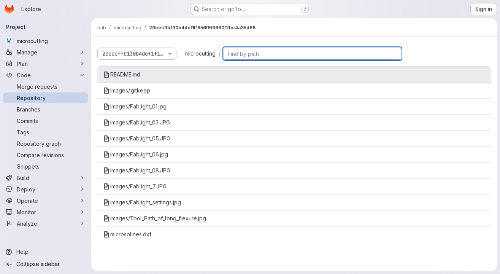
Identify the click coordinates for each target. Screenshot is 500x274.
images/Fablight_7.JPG (135, 186)
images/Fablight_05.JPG (136, 138)
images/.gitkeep (126, 90)
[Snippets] (45, 166)
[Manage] (45, 52)
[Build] (45, 177)
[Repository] (45, 97)
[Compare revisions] (45, 155)
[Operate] (45, 200)
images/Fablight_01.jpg (135, 106)
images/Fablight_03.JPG (136, 122)
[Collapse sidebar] (45, 264)
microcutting (200, 53)
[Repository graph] (45, 143)
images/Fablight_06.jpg (135, 154)
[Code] (45, 75)
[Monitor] (45, 212)
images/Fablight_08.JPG (136, 170)
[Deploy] (45, 189)
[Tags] (45, 132)
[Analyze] (45, 223)
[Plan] (45, 63)
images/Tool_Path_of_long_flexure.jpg (154, 218)
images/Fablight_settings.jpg (142, 202)
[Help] (45, 252)
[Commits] (45, 120)
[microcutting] (45, 40)
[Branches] (45, 109)
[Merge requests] (45, 86)
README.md (121, 74)
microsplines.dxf (127, 234)
